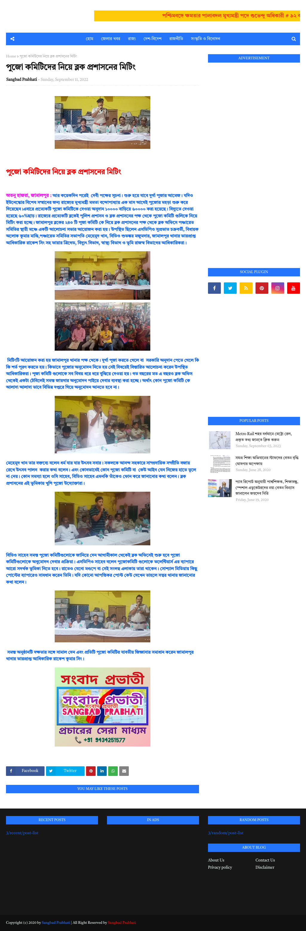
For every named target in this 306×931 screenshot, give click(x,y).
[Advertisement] (253, 158)
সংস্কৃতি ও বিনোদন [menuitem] (205, 39)
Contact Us (265, 860)
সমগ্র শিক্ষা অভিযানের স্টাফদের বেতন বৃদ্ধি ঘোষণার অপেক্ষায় (267, 461)
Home (11, 56)
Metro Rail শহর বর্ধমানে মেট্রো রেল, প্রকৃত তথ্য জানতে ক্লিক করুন (263, 437)
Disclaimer (264, 868)
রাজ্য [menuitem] (132, 39)
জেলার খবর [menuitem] (110, 39)
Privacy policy (220, 868)
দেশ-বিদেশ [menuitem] (152, 39)
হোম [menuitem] (89, 39)
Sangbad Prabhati (21, 80)
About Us (216, 860)
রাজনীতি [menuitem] (176, 39)
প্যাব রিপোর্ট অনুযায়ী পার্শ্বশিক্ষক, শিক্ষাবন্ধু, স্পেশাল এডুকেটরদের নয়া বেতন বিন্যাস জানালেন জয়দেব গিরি (266, 488)
